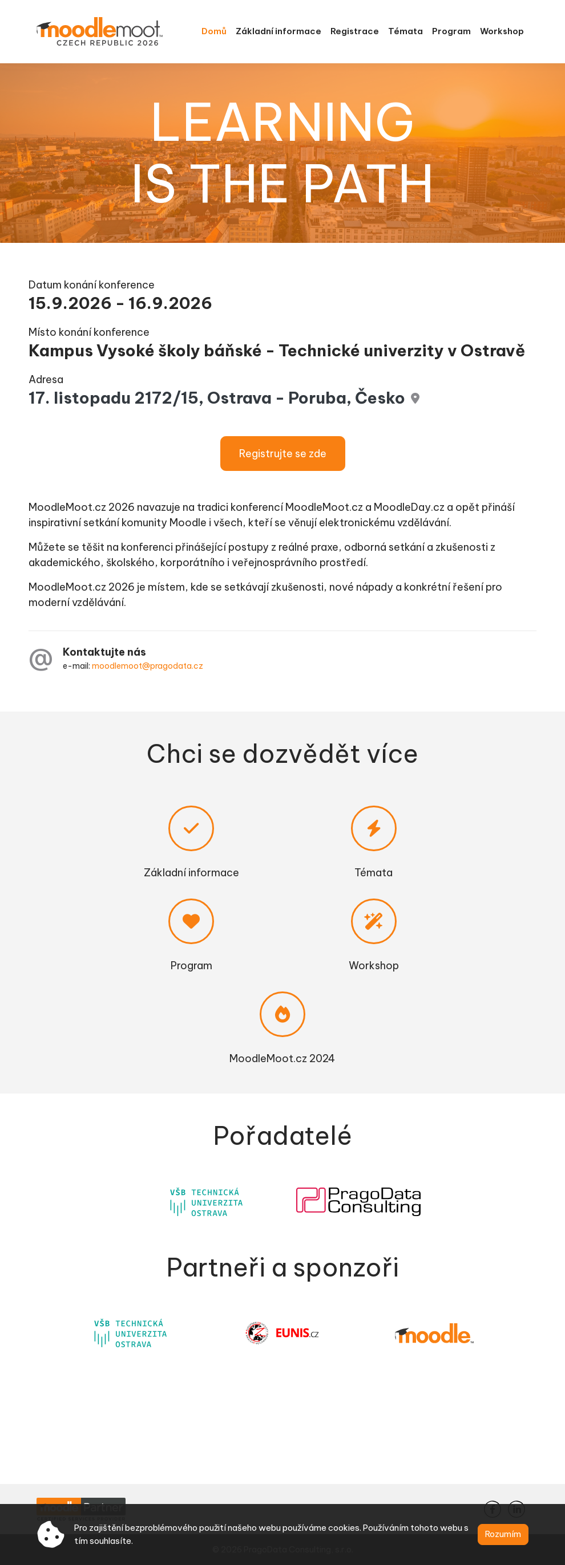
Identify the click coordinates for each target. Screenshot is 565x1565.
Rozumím (503, 1534)
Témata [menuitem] (405, 31)
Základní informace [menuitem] (278, 31)
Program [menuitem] (451, 31)
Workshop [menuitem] (502, 31)
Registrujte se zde (282, 453)
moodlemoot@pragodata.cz (147, 666)
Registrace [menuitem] (354, 31)
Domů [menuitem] (214, 31)
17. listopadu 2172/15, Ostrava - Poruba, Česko (217, 398)
